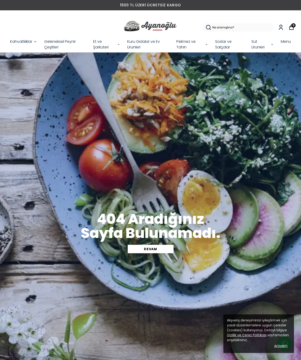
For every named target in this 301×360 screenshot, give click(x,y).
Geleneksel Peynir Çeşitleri (60, 44)
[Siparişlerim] (281, 27)
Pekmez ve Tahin (192, 44)
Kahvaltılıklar (23, 41)
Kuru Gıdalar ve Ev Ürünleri (143, 44)
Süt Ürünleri (262, 44)
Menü (286, 41)
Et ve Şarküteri (106, 44)
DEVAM (150, 249)
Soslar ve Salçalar (223, 44)
